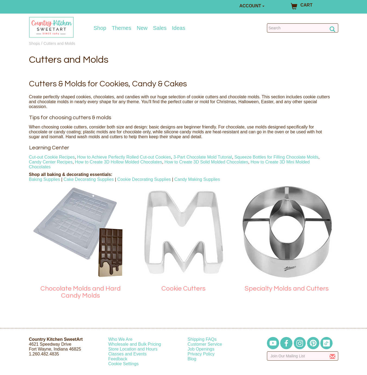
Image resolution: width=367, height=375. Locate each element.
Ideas (178, 28)
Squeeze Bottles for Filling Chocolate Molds (276, 157)
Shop (100, 28)
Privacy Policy (201, 354)
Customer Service (205, 344)
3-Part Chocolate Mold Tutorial (202, 157)
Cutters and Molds (59, 43)
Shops (34, 43)
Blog (192, 359)
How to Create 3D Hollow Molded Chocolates (118, 162)
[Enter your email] (302, 356)
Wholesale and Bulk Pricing (134, 344)
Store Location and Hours (132, 349)
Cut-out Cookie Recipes (52, 157)
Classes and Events (127, 354)
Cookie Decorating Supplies (144, 179)
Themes (121, 28)
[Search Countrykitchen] (302, 28)
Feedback (117, 359)
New (142, 28)
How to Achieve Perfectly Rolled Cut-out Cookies (124, 157)
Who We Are (120, 339)
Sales (160, 28)
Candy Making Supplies (197, 179)
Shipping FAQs (202, 339)
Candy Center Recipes (51, 162)
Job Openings (201, 349)
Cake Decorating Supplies (88, 179)
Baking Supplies (44, 179)
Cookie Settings (123, 363)
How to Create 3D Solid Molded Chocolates (206, 162)
